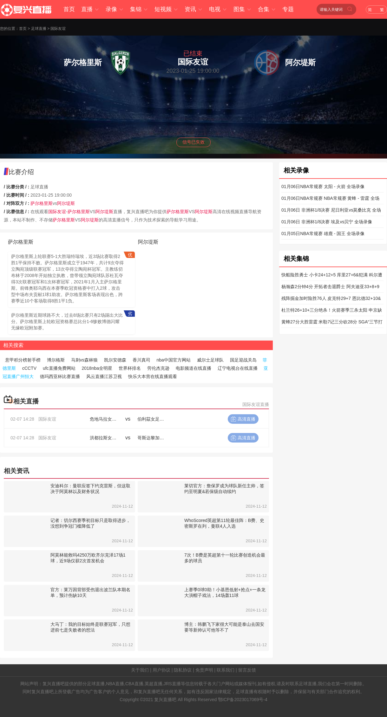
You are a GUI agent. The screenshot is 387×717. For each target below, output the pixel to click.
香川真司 (141, 359)
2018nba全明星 (97, 368)
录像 (115, 9)
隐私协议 (183, 670)
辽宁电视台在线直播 (238, 368)
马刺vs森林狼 (84, 359)
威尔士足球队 (210, 359)
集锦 (139, 9)
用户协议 (161, 670)
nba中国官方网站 (173, 359)
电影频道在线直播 (193, 368)
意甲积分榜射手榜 (23, 359)
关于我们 (140, 670)
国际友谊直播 (255, 404)
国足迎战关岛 (243, 359)
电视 (218, 9)
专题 (288, 9)
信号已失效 (193, 142)
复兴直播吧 (165, 699)
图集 (242, 9)
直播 (90, 9)
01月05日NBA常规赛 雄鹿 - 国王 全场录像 (322, 233)
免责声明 (204, 670)
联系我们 (225, 670)
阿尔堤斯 (66, 203)
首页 (69, 9)
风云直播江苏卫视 (104, 376)
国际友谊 (58, 28)
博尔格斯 (56, 359)
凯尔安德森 (115, 359)
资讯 (194, 9)
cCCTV (29, 368)
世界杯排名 (130, 368)
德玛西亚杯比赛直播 (60, 376)
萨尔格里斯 (41, 203)
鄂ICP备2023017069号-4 (242, 699)
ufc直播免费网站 (59, 368)
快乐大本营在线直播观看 (152, 376)
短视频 (166, 9)
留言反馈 (247, 670)
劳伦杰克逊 (158, 368)
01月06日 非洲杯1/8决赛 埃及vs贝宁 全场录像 (326, 221)
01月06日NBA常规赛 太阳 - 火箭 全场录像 (322, 186)
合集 (267, 9)
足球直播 (38, 28)
